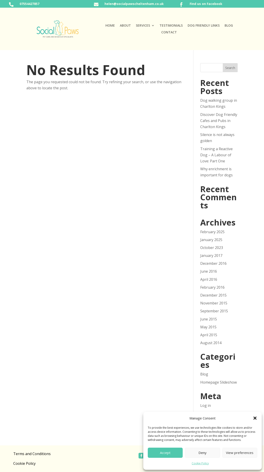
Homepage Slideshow (218, 382)
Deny (202, 452)
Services (143, 26)
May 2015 (208, 327)
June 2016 (208, 271)
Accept (165, 452)
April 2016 (208, 279)
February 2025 (212, 231)
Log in (205, 405)
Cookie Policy (200, 463)
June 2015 (208, 319)
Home (110, 26)
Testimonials (171, 26)
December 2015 (213, 295)
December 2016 (213, 263)
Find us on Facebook (206, 4)
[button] (255, 418)
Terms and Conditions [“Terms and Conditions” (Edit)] (32, 453)
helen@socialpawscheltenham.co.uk (134, 4)
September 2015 (214, 311)
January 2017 (211, 255)
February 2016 (212, 287)
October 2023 (211, 247)
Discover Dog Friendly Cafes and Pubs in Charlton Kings (218, 120)
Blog (229, 26)
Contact (169, 32)
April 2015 (208, 334)
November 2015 (213, 303)
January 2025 (211, 239)
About (125, 26)
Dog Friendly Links (204, 26)
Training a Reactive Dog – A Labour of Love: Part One (216, 154)
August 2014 (210, 342)
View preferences (239, 452)
